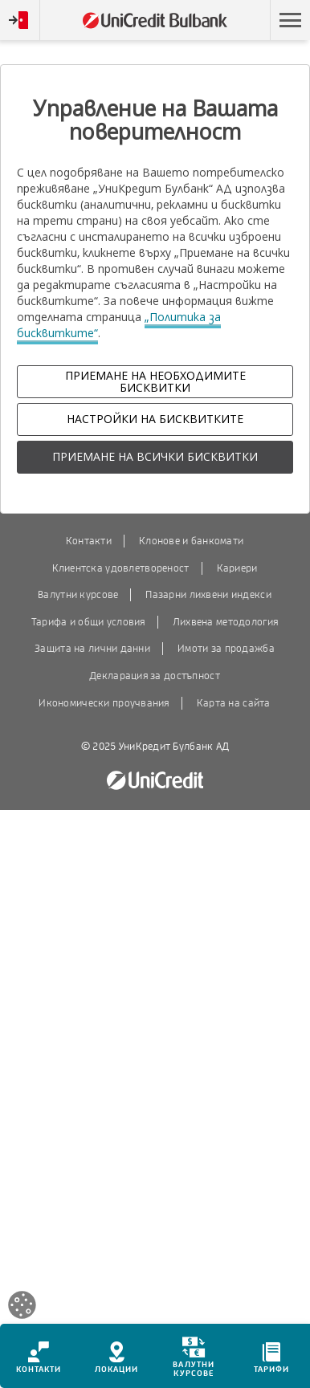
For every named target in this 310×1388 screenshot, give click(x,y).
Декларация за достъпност (154, 676)
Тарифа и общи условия (88, 622)
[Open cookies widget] (22, 1307)
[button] (290, 20)
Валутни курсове (78, 594)
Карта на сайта (234, 703)
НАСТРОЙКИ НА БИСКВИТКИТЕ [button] (155, 418)
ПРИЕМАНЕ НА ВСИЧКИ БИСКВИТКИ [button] (155, 456)
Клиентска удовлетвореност (121, 568)
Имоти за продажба (226, 648)
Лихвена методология (225, 622)
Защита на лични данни (92, 648)
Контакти (89, 541)
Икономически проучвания (104, 703)
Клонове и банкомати (191, 541)
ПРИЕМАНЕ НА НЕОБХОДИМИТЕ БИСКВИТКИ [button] (155, 381)
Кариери (237, 568)
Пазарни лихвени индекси (208, 594)
